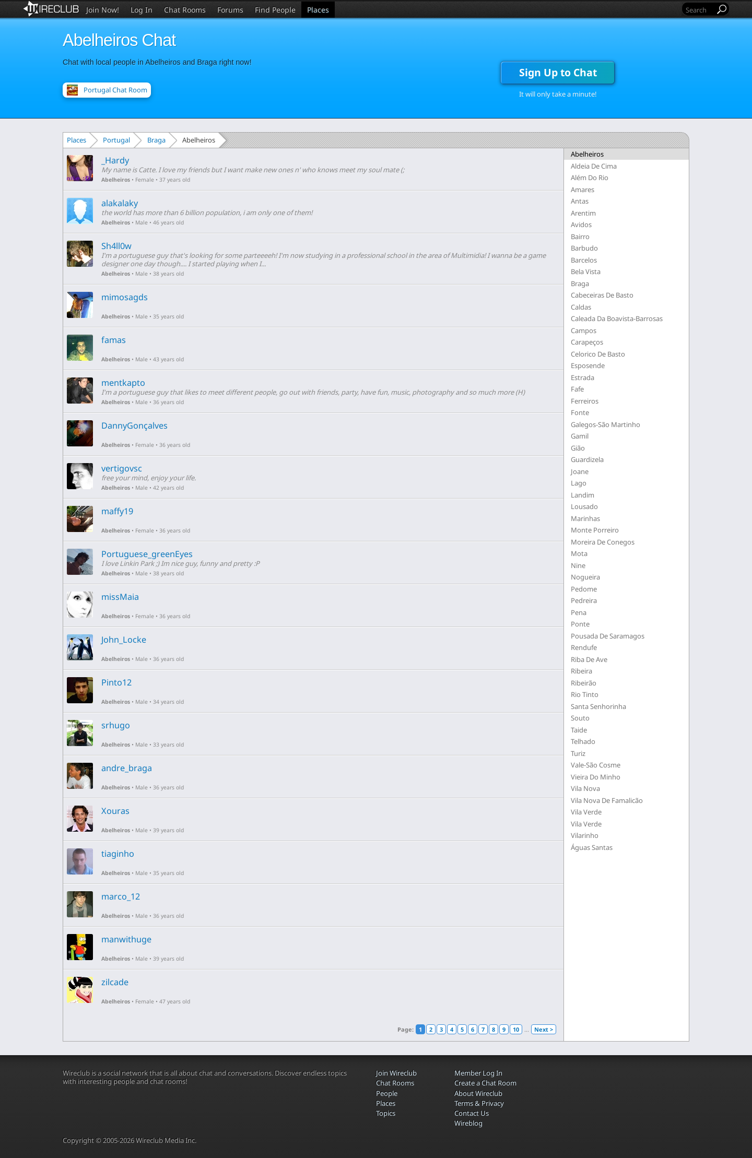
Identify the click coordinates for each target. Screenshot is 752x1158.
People (386, 1093)
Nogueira (585, 577)
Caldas (581, 307)
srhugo (115, 725)
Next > (543, 1029)
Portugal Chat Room (115, 89)
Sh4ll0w (116, 246)
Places (318, 10)
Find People (275, 10)
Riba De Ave (589, 659)
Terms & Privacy (479, 1103)
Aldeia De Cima (594, 166)
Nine (578, 565)
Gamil (580, 436)
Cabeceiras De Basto (602, 295)
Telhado (583, 741)
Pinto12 (116, 682)
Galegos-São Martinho (605, 424)
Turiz (578, 753)
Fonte (580, 412)
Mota (579, 553)
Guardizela (587, 459)
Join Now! (102, 10)
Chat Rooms (185, 10)
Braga (156, 140)
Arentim (583, 213)
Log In (141, 10)
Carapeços (587, 342)
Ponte (580, 624)
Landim (582, 495)
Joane (580, 471)
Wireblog (468, 1123)
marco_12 (120, 896)
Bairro (580, 236)
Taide (579, 730)
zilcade (114, 982)
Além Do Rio (589, 177)
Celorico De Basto (598, 354)
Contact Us (471, 1113)
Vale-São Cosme (595, 765)
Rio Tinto (584, 694)
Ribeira (581, 671)
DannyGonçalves (134, 425)
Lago (578, 483)
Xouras (115, 811)
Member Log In (478, 1073)
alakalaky (119, 203)
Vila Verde (586, 812)
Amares (582, 189)
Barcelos (584, 260)
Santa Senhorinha (598, 706)
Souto (580, 718)
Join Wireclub (396, 1073)
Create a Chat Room (485, 1083)
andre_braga (126, 768)
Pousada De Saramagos (607, 636)
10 (516, 1029)
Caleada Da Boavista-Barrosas (617, 318)
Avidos (581, 224)
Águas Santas (592, 847)
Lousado (584, 506)
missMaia (120, 597)
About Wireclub (478, 1093)
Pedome (584, 589)
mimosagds (124, 297)
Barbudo (584, 248)
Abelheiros (115, 179)
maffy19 (117, 511)
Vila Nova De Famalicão (607, 800)
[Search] (699, 10)
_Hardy (115, 160)
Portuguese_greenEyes (147, 554)
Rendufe (584, 647)
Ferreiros (584, 401)
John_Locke (123, 639)
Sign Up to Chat (558, 72)
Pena (578, 612)
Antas (580, 201)
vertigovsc (121, 468)
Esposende (588, 365)
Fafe (577, 389)
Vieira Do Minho (595, 777)
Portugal (116, 140)
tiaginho (117, 853)
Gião (578, 448)
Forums (230, 10)
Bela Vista (586, 271)
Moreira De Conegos (602, 542)
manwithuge (126, 939)
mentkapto (123, 382)
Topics (385, 1113)
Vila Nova (585, 788)
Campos (583, 330)
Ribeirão (583, 683)
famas (113, 340)
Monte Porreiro (595, 530)
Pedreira (584, 600)
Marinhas (585, 518)
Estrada (582, 377)
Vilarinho (584, 835)
